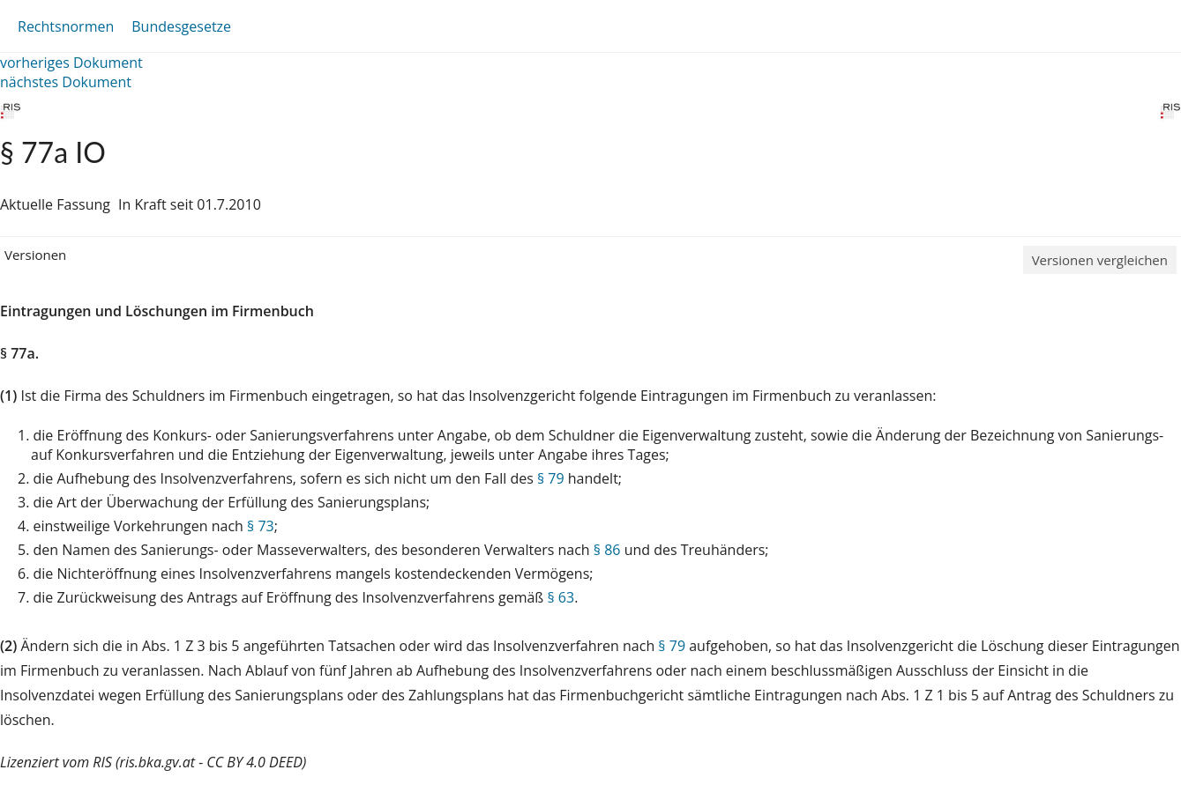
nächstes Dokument (65, 82)
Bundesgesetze (181, 26)
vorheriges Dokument (71, 62)
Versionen (35, 254)
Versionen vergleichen (1100, 260)
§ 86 (607, 549)
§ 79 (550, 478)
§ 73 (260, 526)
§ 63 (560, 597)
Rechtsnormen (66, 26)
